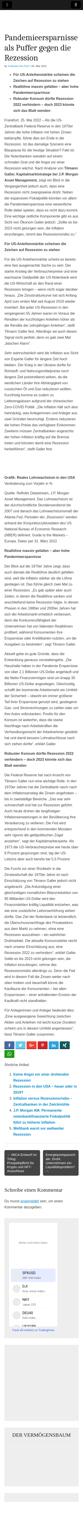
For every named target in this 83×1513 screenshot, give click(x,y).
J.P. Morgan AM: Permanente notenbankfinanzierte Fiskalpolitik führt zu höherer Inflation (41, 1116)
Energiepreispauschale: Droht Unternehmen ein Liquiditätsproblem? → (60, 1163)
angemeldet (29, 1201)
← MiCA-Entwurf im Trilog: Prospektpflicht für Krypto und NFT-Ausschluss (22, 1163)
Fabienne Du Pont (18, 66)
